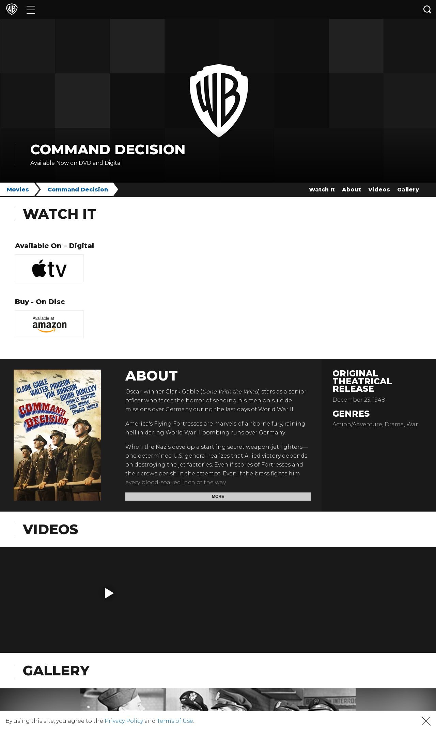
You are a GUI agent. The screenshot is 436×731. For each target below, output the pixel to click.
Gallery (408, 189)
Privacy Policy (124, 721)
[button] (109, 593)
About (351, 189)
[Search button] (427, 9)
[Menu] (30, 9)
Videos (379, 189)
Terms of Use (175, 721)
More (218, 496)
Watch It (322, 189)
